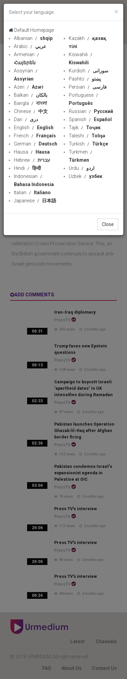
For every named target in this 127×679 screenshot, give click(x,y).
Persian (88, 87)
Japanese (35, 200)
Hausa (32, 152)
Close (108, 224)
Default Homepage (31, 30)
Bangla (30, 103)
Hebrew (32, 160)
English (34, 127)
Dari (26, 119)
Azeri (28, 87)
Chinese (31, 111)
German (35, 143)
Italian (32, 192)
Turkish (88, 143)
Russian (91, 111)
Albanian (33, 38)
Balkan (30, 95)
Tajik (85, 127)
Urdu (81, 168)
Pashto (85, 79)
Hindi (27, 168)
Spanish (90, 119)
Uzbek (85, 176)
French (35, 135)
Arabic (30, 46)
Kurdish (88, 70)
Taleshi (87, 135)
